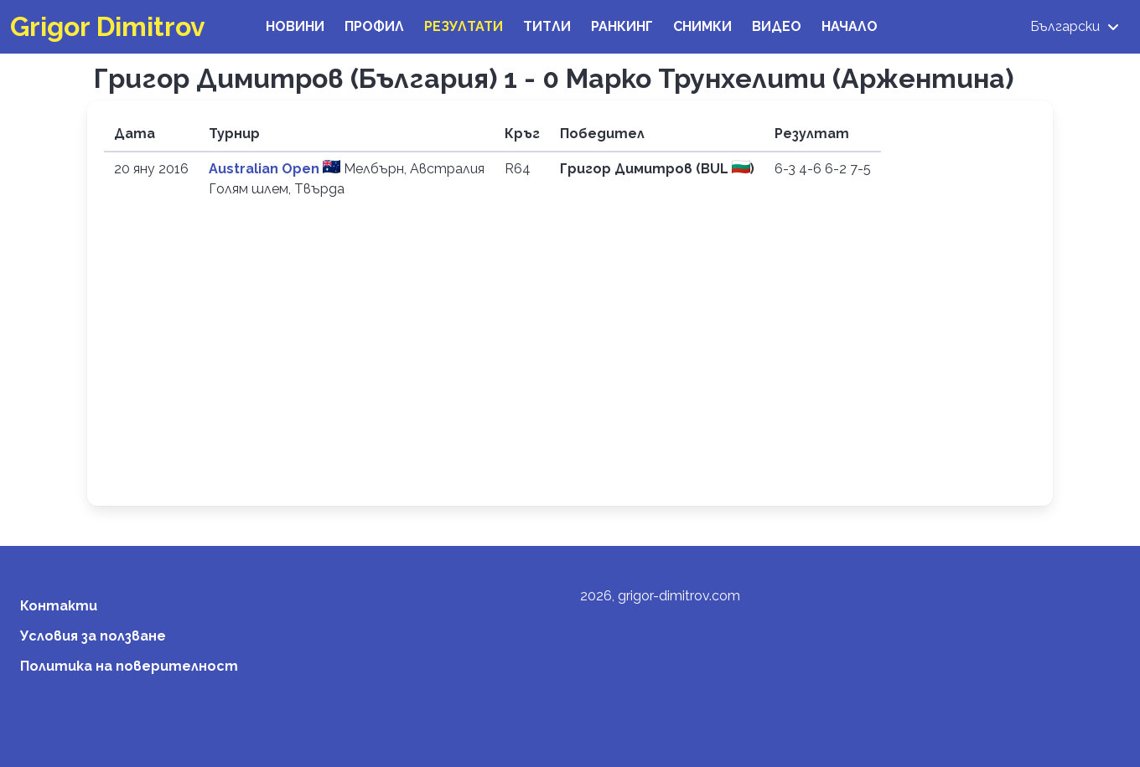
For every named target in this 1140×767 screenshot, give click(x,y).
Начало (849, 26)
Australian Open (266, 169)
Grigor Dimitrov (107, 26)
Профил (374, 26)
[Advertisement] (570, 363)
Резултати (463, 26)
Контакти (58, 606)
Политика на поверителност (129, 666)
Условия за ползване (93, 636)
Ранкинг (622, 26)
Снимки (702, 26)
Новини (295, 26)
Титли (547, 26)
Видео (776, 26)
